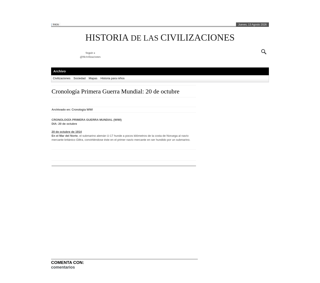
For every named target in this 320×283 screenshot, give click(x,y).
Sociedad (80, 78)
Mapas (93, 78)
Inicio (56, 24)
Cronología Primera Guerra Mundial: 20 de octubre (115, 91)
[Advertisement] (159, 11)
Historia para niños (112, 78)
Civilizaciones (61, 78)
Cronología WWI (82, 109)
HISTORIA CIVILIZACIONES (160, 37)
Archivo (59, 71)
